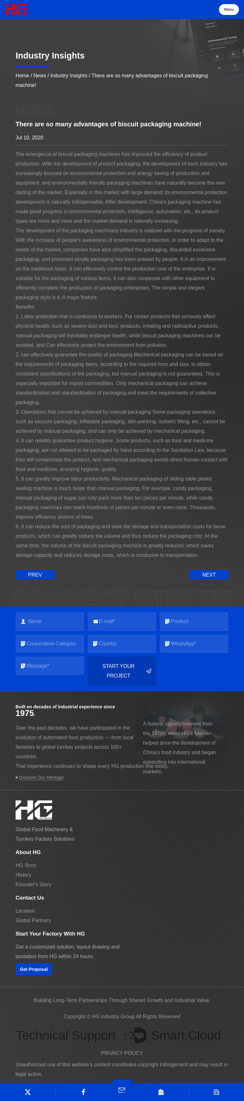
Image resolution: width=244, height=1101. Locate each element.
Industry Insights (68, 75)
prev (35, 574)
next (209, 574)
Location (25, 910)
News (39, 75)
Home (22, 75)
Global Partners (33, 919)
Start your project (126, 670)
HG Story (26, 864)
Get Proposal (34, 968)
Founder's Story (33, 884)
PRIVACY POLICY (122, 1052)
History (23, 874)
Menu (229, 9)
